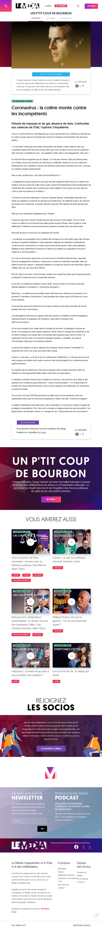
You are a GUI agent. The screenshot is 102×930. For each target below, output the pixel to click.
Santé (15, 681)
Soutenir (94, 5)
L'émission (35, 18)
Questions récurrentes (67, 878)
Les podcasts (66, 18)
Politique (37, 575)
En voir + (51, 499)
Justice (16, 575)
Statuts (60, 872)
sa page (42, 432)
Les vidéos (51, 18)
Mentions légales (81, 925)
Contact (61, 888)
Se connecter (82, 878)
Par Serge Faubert (27, 422)
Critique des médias (21, 635)
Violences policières (21, 580)
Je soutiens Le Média (51, 748)
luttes (26, 575)
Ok (42, 828)
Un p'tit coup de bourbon (51, 74)
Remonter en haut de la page (96, 915)
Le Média (29, 845)
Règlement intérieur (66, 875)
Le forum (81, 882)
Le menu (48, 6)
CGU (60, 881)
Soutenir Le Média (81, 874)
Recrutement (63, 884)
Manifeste (62, 868)
